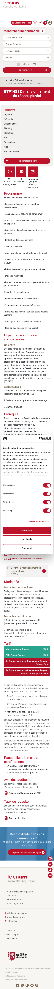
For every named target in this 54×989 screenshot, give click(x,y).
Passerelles (9, 142)
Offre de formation (24, 80)
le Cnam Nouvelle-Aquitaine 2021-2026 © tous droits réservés (27, 968)
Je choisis (27, 539)
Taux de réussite (11, 151)
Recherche (25, 70)
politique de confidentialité (15, 976)
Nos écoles (12, 938)
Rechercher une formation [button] (21, 31)
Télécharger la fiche (21, 160)
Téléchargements (15, 903)
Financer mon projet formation (20, 744)
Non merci (27, 548)
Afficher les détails (36, 522)
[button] (44, 571)
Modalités (8, 132)
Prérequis (8, 119)
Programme (9, 109)
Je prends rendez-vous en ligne (28, 852)
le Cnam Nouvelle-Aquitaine (20, 891)
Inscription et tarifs (16, 917)
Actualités (11, 895)
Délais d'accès (11, 123)
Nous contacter (14, 899)
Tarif (6, 137)
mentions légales (11, 972)
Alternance (12, 930)
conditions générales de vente (16, 980)
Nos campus (13, 934)
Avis (6, 146)
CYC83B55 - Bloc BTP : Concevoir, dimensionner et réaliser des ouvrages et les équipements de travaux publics (27, 769)
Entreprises (12, 921)
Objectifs (8, 114)
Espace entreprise (23, 22)
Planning (8, 128)
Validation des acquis (17, 913)
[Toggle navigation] (51, 14)
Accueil (8, 80)
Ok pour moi (27, 530)
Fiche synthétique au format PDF (25, 793)
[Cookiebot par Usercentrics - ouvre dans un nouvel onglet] (39, 438)
